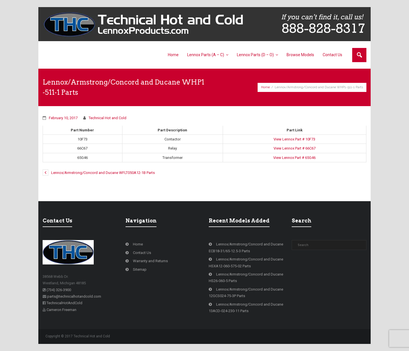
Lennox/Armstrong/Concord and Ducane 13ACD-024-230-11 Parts (246, 307)
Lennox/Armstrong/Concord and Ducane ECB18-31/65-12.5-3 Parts (246, 247)
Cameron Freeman (61, 310)
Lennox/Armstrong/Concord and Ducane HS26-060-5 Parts (246, 277)
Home (265, 87)
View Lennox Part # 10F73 (294, 139)
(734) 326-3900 (59, 290)
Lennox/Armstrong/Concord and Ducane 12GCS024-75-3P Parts (246, 292)
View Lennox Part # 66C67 (295, 148)
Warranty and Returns (150, 261)
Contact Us (142, 253)
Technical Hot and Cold (107, 118)
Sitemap (140, 269)
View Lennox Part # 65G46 (294, 157)
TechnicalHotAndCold (64, 303)
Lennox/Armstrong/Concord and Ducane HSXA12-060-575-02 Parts (246, 262)
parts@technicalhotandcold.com (74, 296)
